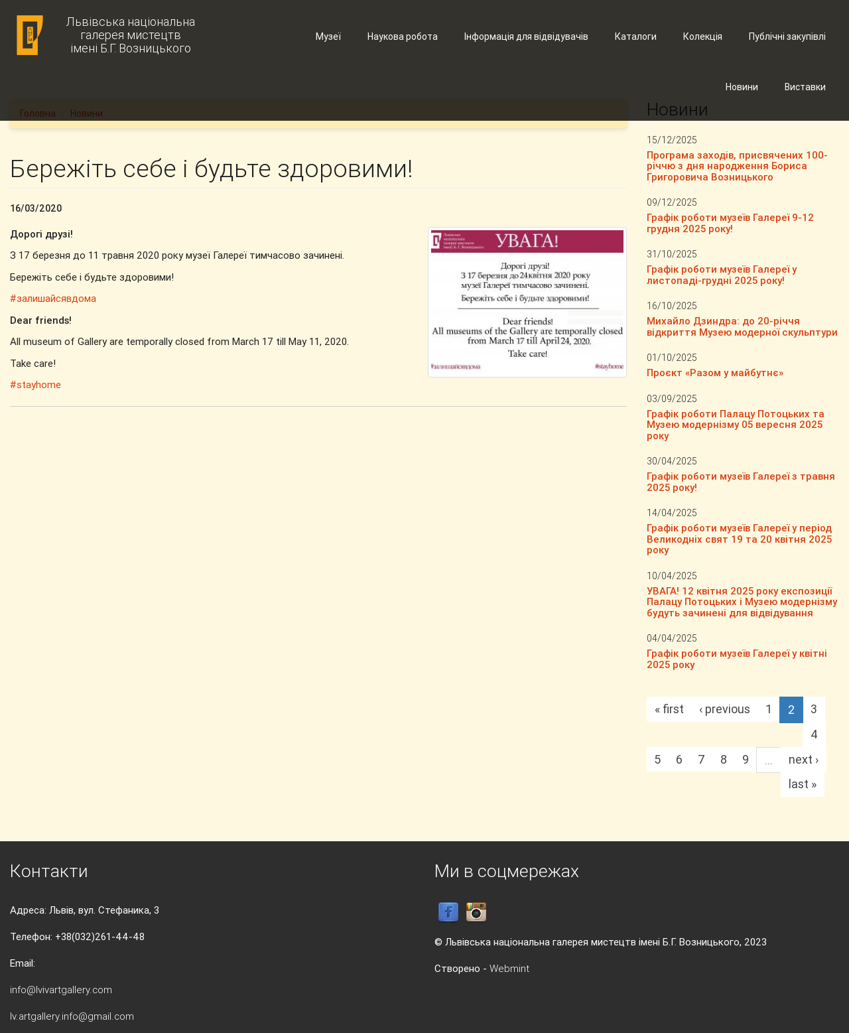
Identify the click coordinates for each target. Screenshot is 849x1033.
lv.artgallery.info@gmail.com (72, 1016)
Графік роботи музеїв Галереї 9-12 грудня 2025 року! (730, 223)
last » (802, 784)
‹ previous (724, 709)
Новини (742, 87)
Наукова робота (402, 36)
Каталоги (636, 36)
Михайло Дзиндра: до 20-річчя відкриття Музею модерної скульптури (742, 326)
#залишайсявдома (53, 298)
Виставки (805, 87)
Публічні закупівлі (787, 36)
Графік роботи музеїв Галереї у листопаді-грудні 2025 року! (722, 275)
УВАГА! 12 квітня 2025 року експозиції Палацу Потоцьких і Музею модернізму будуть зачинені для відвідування (742, 602)
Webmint (509, 968)
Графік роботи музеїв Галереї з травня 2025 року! (741, 482)
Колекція (702, 36)
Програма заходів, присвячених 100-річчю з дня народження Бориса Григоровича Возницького (737, 166)
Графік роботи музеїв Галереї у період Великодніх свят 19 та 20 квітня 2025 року (739, 538)
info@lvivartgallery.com (61, 989)
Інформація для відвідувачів (526, 36)
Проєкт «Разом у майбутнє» (715, 372)
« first (669, 709)
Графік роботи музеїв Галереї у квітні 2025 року (737, 659)
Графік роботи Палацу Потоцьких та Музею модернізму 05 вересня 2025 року (735, 424)
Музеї (328, 36)
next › (803, 759)
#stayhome (35, 384)
